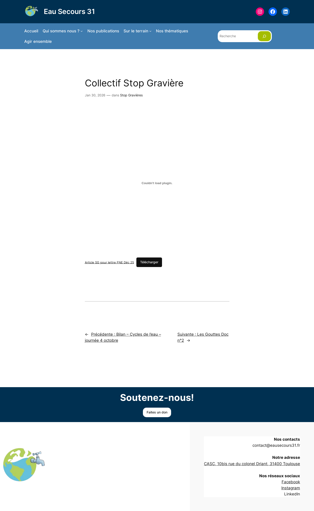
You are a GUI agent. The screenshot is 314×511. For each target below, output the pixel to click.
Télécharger (149, 262)
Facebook (291, 482)
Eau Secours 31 (69, 11)
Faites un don (157, 412)
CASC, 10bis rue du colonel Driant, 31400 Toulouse (252, 463)
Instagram (290, 488)
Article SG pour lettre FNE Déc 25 (109, 262)
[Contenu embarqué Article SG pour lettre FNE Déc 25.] (157, 183)
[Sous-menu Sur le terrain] (150, 31)
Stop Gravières (131, 95)
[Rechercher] (264, 36)
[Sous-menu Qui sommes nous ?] (81, 31)
